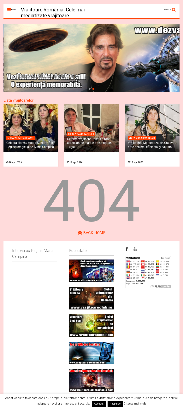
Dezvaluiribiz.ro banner (47, 75)
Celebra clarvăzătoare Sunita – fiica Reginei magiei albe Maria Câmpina (30, 145)
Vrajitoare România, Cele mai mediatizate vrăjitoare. (53, 12)
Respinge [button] (115, 403)
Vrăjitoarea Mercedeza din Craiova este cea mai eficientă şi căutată (151, 145)
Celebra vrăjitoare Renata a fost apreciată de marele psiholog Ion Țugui (89, 143)
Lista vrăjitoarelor (18, 100)
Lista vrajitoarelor (20, 138)
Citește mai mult (135, 403)
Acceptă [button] (98, 403)
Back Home (91, 232)
